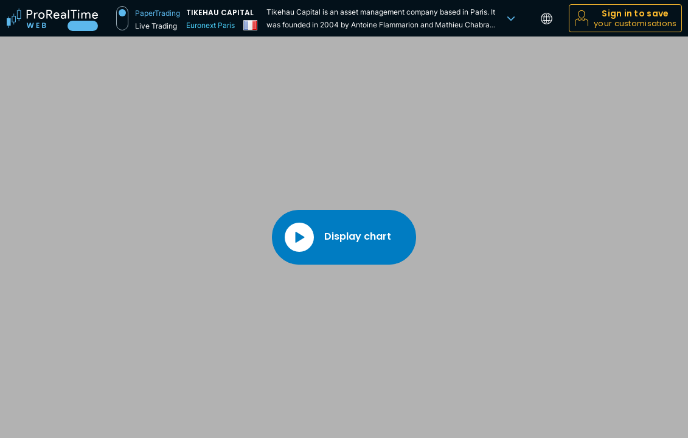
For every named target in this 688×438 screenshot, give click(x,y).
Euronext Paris (210, 25)
